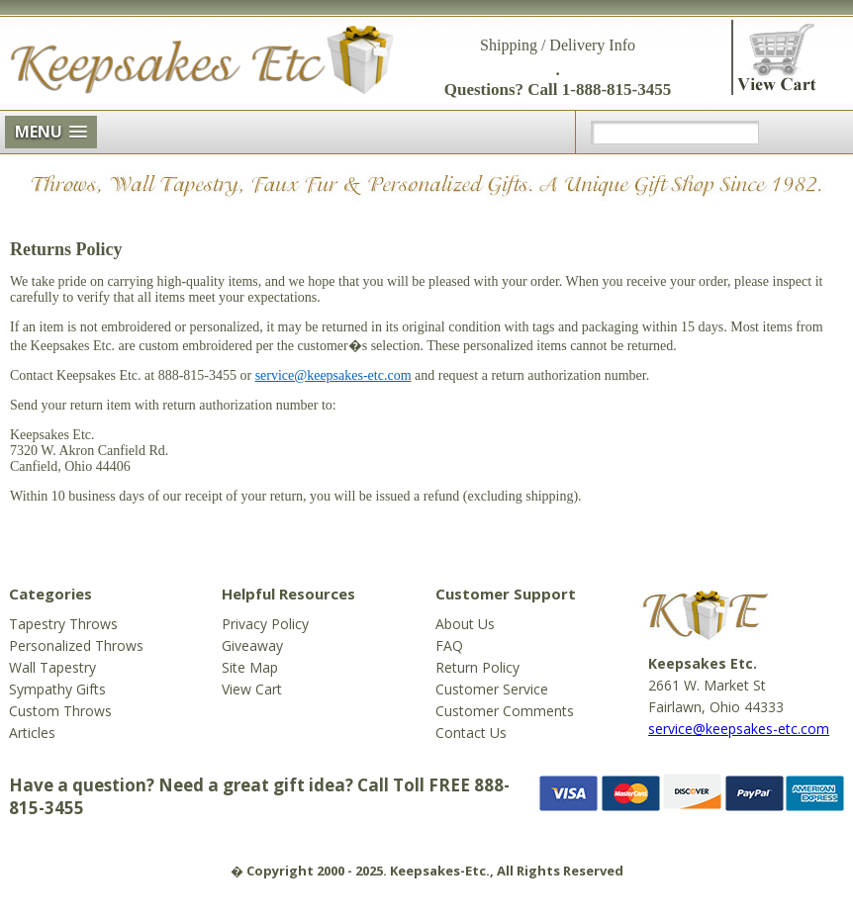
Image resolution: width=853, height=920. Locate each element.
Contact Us (471, 732)
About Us (465, 623)
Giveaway (252, 645)
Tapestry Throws (63, 623)
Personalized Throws (76, 645)
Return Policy (477, 667)
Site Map (250, 667)
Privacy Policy (265, 623)
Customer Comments (504, 710)
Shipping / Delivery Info (557, 45)
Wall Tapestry (52, 667)
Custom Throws (60, 710)
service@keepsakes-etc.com (333, 375)
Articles (32, 732)
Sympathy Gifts (57, 689)
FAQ (449, 645)
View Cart (252, 689)
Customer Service (491, 689)
